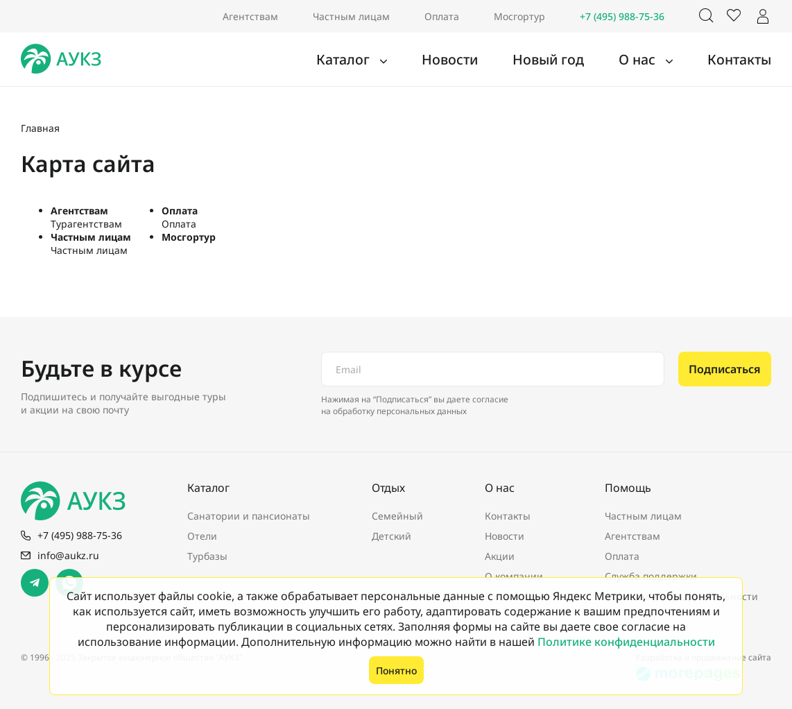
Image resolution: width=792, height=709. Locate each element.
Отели (202, 536)
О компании (514, 576)
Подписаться (725, 369)
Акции (500, 556)
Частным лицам (351, 16)
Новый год (575, 59)
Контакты (745, 59)
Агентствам (250, 16)
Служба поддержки (651, 576)
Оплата (441, 16)
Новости (488, 59)
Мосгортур (519, 16)
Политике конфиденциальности (626, 641)
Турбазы (207, 556)
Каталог (394, 59)
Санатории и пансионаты (248, 515)
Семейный (397, 515)
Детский (391, 536)
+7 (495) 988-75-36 (622, 16)
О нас (655, 59)
